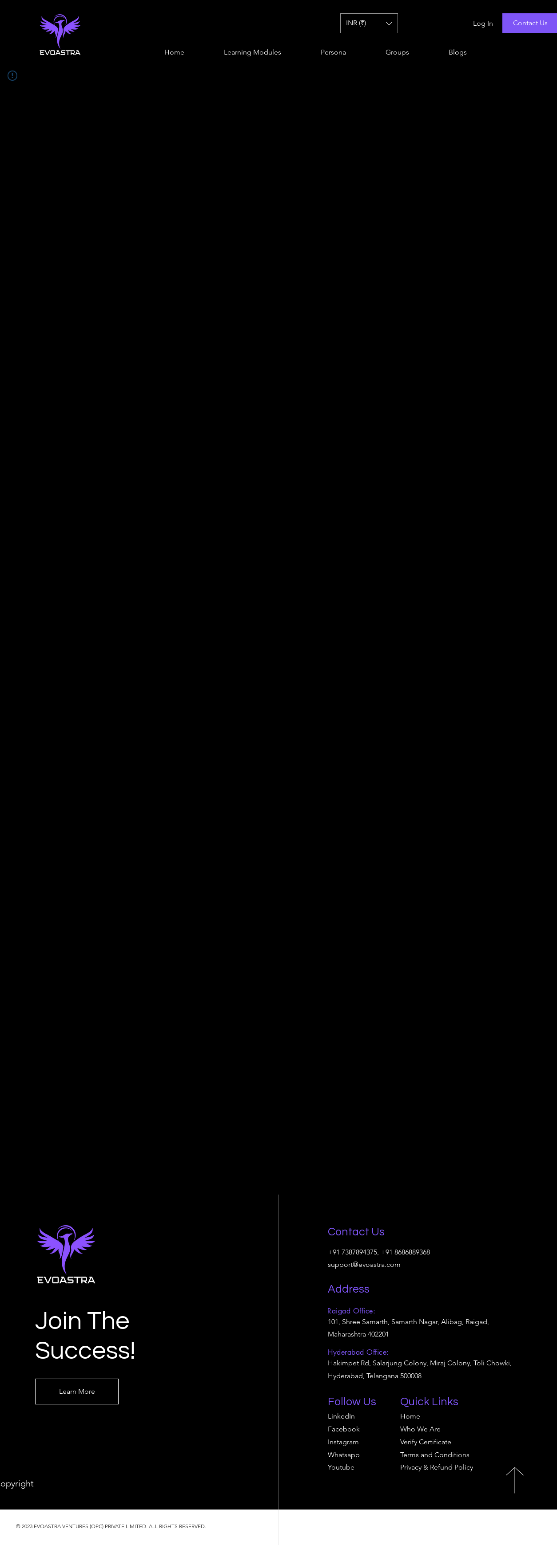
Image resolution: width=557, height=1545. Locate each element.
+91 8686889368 (405, 1252)
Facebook (344, 1429)
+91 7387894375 (352, 1252)
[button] (369, 23)
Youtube (341, 1467)
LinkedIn (341, 1416)
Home (410, 1416)
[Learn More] (77, 1391)
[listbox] (369, 23)
